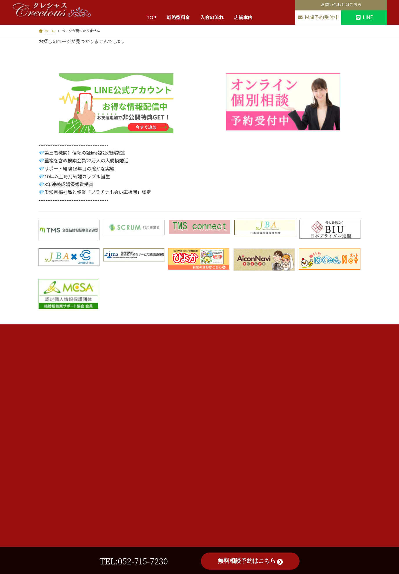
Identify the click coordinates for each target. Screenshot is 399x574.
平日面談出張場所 (167, 483)
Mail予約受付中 (318, 17)
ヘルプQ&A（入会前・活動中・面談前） (188, 436)
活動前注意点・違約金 (171, 401)
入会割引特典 (163, 377)
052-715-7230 (91, 452)
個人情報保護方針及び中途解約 (179, 412)
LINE (364, 17)
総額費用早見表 (165, 365)
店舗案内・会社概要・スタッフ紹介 (183, 471)
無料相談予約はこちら (250, 561)
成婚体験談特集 (165, 448)
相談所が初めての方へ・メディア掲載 (185, 389)
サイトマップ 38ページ (172, 495)
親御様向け (161, 424)
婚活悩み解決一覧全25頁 (173, 459)
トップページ (163, 342)
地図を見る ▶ (104, 388)
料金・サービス (165, 353)
